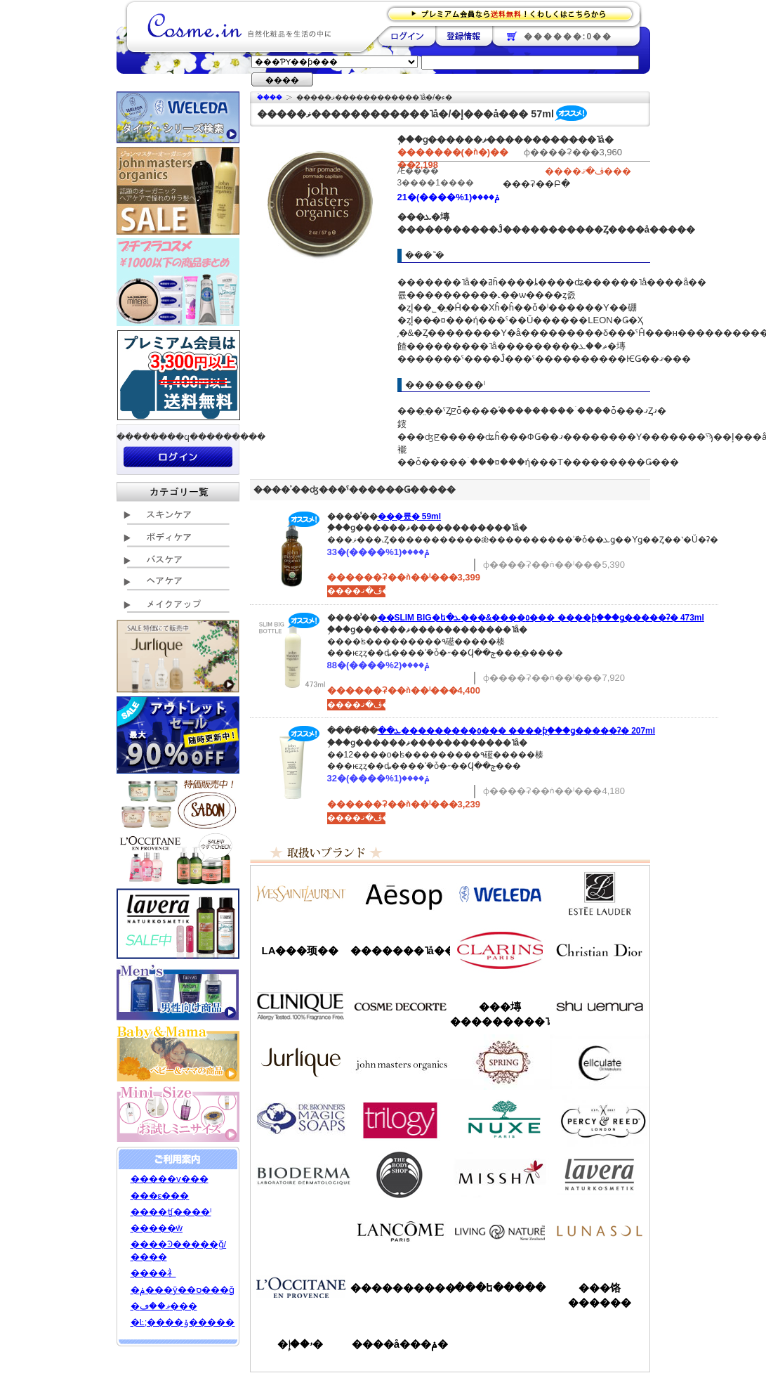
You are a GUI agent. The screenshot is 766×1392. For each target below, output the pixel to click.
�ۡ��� (269, 97)
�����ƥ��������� (599, 894)
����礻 (153, 1273)
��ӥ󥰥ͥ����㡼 (500, 1231)
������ (500, 950)
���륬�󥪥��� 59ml (410, 516)
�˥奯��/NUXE (500, 1119)
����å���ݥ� (400, 1344)
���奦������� (599, 1006)
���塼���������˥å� (500, 1014)
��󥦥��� (300, 1231)
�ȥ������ (400, 1119)
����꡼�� (300, 1062)
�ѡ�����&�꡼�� (599, 1119)
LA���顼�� (300, 950)
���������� (300, 1287)
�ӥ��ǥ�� (300, 1175)
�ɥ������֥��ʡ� (300, 1119)
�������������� (300, 894)
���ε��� (160, 1195)
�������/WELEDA (500, 894)
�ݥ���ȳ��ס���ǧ (183, 1289)
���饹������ (599, 1295)
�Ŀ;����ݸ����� (183, 1322)
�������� (406, 36)
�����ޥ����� (400, 1062)
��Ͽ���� (463, 36)
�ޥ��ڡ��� (164, 1306)
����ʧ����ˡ (171, 1211)
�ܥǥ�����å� (400, 1175)
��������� (599, 1175)
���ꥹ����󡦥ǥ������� (599, 950)
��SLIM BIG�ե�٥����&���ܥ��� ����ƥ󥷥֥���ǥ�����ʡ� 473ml (541, 618)
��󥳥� (400, 1231)
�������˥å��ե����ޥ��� (400, 950)
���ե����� (500, 1288)
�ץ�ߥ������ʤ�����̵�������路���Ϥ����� (514, 13)
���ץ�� (500, 1062)
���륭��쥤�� (599, 1062)
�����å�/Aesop (400, 894)
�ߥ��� (500, 1175)
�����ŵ (157, 1228)
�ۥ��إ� (300, 1344)
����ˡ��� (300, 1006)
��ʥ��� (599, 1231)
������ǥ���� (400, 1006)
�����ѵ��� (170, 1178)
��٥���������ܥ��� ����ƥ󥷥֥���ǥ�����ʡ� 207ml (517, 731)
